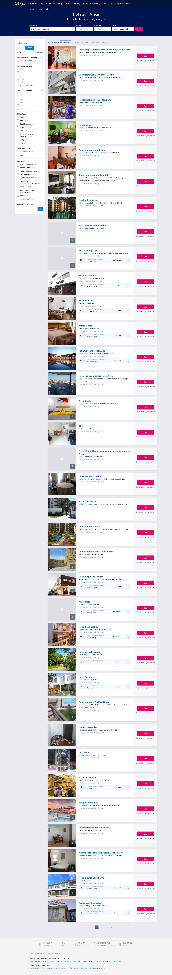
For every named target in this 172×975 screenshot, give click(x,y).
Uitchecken (97, 25)
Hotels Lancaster (94, 961)
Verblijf (77, 3)
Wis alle (40, 52)
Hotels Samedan (48, 961)
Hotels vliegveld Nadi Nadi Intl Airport (93, 968)
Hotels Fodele (73, 968)
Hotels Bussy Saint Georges (112, 961)
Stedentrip (57, 3)
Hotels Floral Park (60, 968)
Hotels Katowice (35, 968)
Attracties (108, 3)
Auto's (85, 3)
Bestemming (33, 25)
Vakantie (68, 3)
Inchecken (79, 25)
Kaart (29, 48)
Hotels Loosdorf (35, 961)
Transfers (119, 3)
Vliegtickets (46, 3)
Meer (127, 3)
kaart (102, 55)
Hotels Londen (48, 968)
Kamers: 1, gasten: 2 (120, 29)
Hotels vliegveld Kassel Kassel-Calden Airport (71, 961)
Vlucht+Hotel (33, 3)
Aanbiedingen (96, 3)
